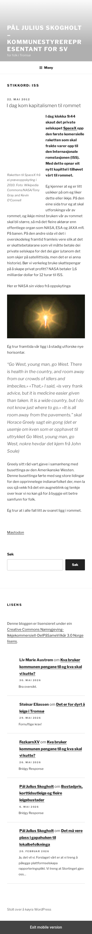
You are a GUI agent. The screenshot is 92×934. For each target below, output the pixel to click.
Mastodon (15, 532)
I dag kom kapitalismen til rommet (44, 105)
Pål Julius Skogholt (36, 786)
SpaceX (70, 128)
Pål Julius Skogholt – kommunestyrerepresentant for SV (44, 38)
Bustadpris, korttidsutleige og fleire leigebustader (51, 793)
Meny (46, 68)
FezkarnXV (29, 742)
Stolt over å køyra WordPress (29, 909)
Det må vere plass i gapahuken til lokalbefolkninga (51, 837)
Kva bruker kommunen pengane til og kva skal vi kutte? (50, 667)
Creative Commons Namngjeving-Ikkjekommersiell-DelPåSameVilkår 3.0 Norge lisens (45, 635)
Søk (10, 554)
